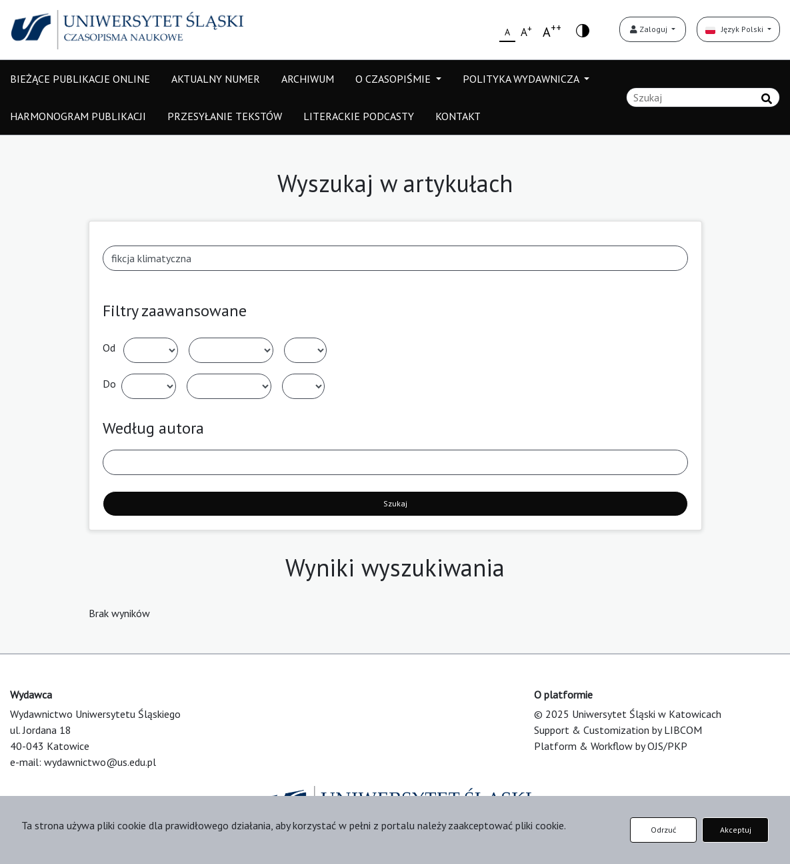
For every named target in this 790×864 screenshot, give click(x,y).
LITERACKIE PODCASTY (358, 116)
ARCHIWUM (307, 78)
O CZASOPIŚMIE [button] (394, 78)
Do (109, 383)
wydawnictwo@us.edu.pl (100, 762)
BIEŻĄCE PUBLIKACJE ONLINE (80, 78)
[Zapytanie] (703, 97)
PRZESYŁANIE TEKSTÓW (224, 116)
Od (109, 347)
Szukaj (395, 503)
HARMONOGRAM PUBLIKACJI (78, 116)
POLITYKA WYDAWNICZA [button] (522, 78)
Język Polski (735, 29)
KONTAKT (458, 116)
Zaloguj (649, 29)
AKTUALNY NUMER (215, 78)
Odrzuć (663, 830)
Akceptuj (735, 830)
